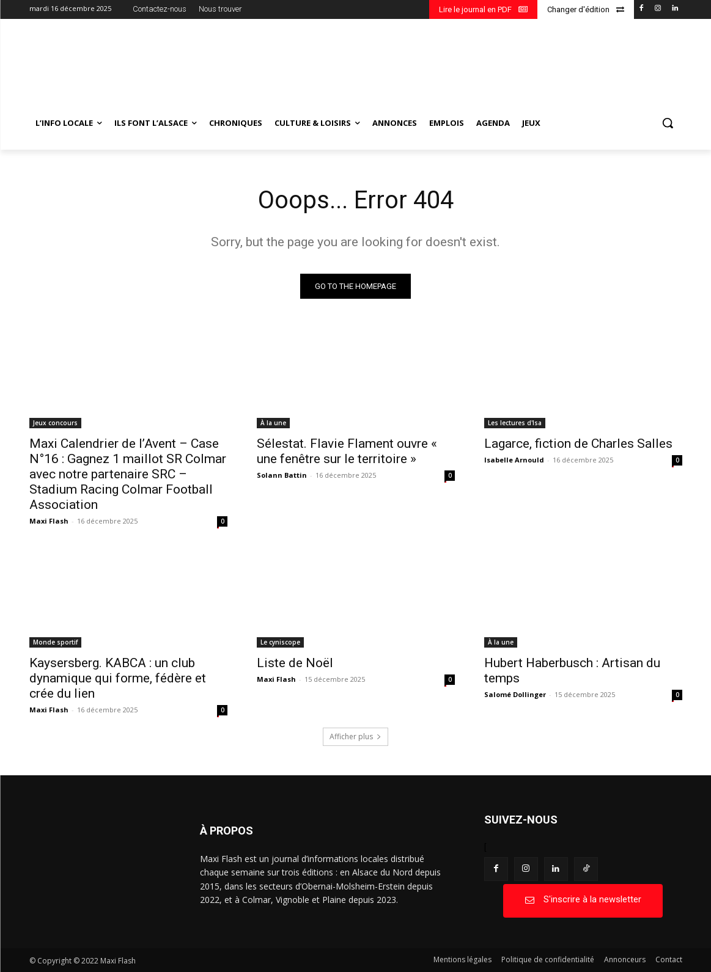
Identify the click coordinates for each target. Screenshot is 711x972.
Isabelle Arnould (514, 459)
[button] (667, 122)
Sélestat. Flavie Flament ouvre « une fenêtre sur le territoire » (347, 451)
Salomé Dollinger (515, 694)
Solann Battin (282, 475)
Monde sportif (55, 642)
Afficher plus (355, 736)
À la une (273, 422)
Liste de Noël (295, 663)
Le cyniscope (280, 642)
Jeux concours (55, 422)
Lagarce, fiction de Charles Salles (578, 443)
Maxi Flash (48, 520)
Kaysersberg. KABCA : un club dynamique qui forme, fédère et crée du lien (117, 678)
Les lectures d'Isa (515, 422)
